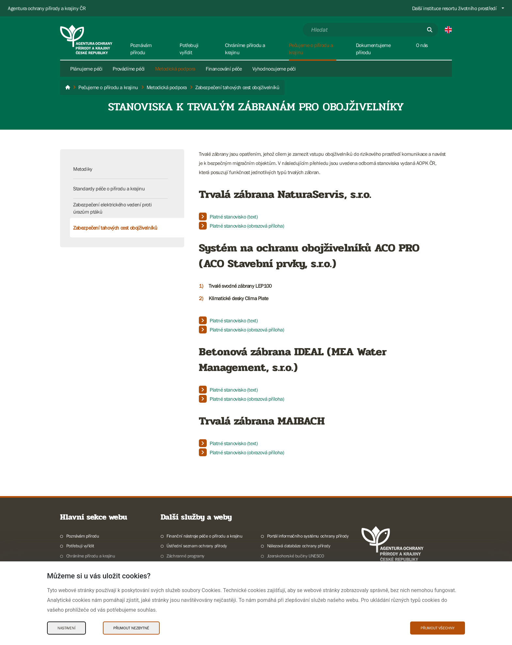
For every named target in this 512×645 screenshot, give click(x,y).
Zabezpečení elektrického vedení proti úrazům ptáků (112, 208)
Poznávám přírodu (82, 536)
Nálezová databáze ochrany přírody (298, 545)
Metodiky (82, 169)
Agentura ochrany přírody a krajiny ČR (47, 8)
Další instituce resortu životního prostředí (454, 8)
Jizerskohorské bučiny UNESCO (295, 555)
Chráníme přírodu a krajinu (90, 555)
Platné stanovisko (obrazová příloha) (247, 226)
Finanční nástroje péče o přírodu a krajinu (204, 536)
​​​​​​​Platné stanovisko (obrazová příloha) (247, 452)
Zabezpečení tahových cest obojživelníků (115, 228)
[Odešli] (430, 29)
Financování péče (224, 69)
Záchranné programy (185, 555)
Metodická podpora (175, 69)
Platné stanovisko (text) (234, 216)
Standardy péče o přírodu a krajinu (109, 188)
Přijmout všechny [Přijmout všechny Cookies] (438, 628)
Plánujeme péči (86, 69)
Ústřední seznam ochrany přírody (197, 545)
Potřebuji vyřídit (80, 545)
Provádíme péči (128, 69)
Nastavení (66, 628)
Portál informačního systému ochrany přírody (308, 536)
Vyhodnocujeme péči (274, 69)
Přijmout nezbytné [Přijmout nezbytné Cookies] (131, 628)
